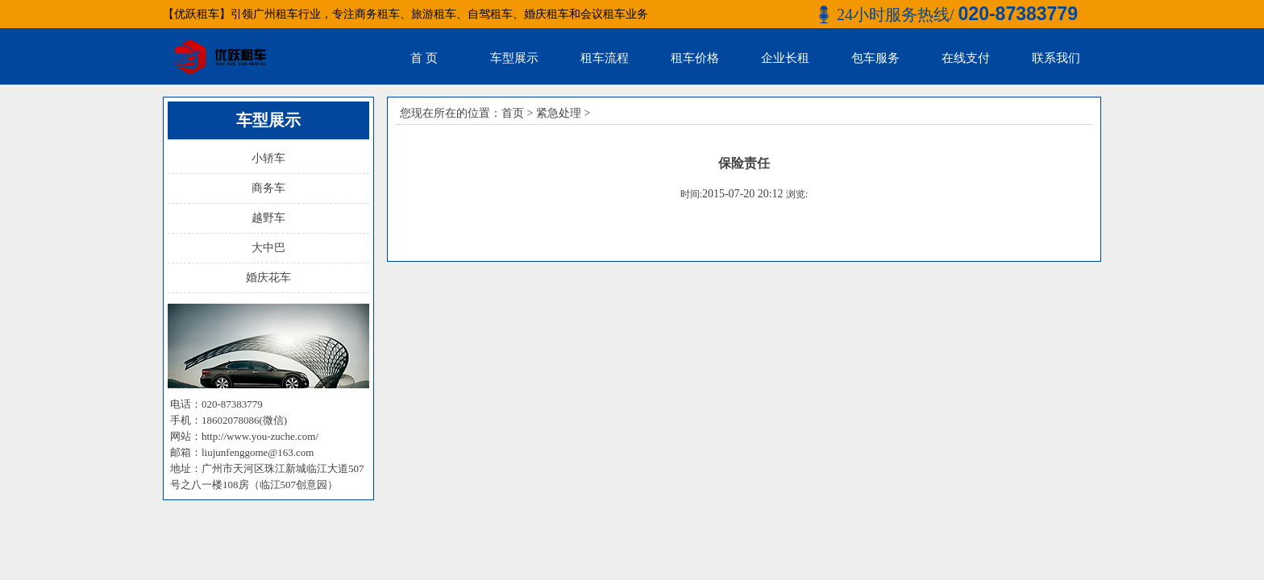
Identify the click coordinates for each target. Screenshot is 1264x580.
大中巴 (268, 248)
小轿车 (268, 158)
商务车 (268, 188)
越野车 (268, 218)
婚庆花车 (268, 277)
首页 (512, 113)
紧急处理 (558, 113)
